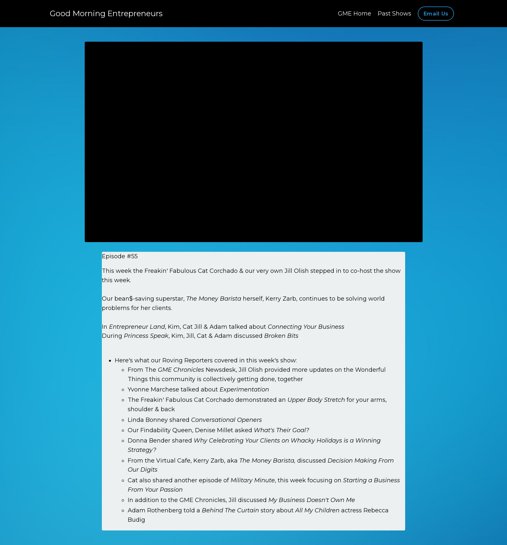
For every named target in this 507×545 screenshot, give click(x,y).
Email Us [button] (436, 13)
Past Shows (394, 13)
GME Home (354, 13)
